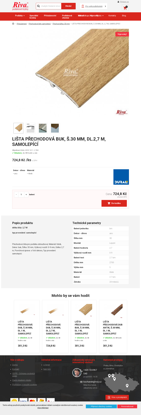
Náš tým (47, 369)
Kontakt (15, 369)
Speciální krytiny (34, 16)
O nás (99, 15)
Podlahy (19, 15)
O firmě (46, 365)
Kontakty (112, 15)
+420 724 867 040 (90, 372)
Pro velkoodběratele (93, 6)
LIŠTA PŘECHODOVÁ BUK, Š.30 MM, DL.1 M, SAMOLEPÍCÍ (82, 327)
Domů (15, 365)
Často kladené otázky (21, 380)
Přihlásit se (124, 2)
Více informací (42, 408)
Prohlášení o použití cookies (24, 384)
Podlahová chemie (67, 16)
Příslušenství (50, 15)
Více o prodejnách (119, 397)
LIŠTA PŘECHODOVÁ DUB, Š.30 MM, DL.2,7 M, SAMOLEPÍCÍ (53, 327)
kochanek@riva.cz (91, 381)
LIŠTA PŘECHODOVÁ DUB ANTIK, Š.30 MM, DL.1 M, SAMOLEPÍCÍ (112, 327)
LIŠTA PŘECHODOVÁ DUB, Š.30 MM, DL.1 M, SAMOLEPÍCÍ (25, 327)
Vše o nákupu (84, 15)
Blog (124, 15)
